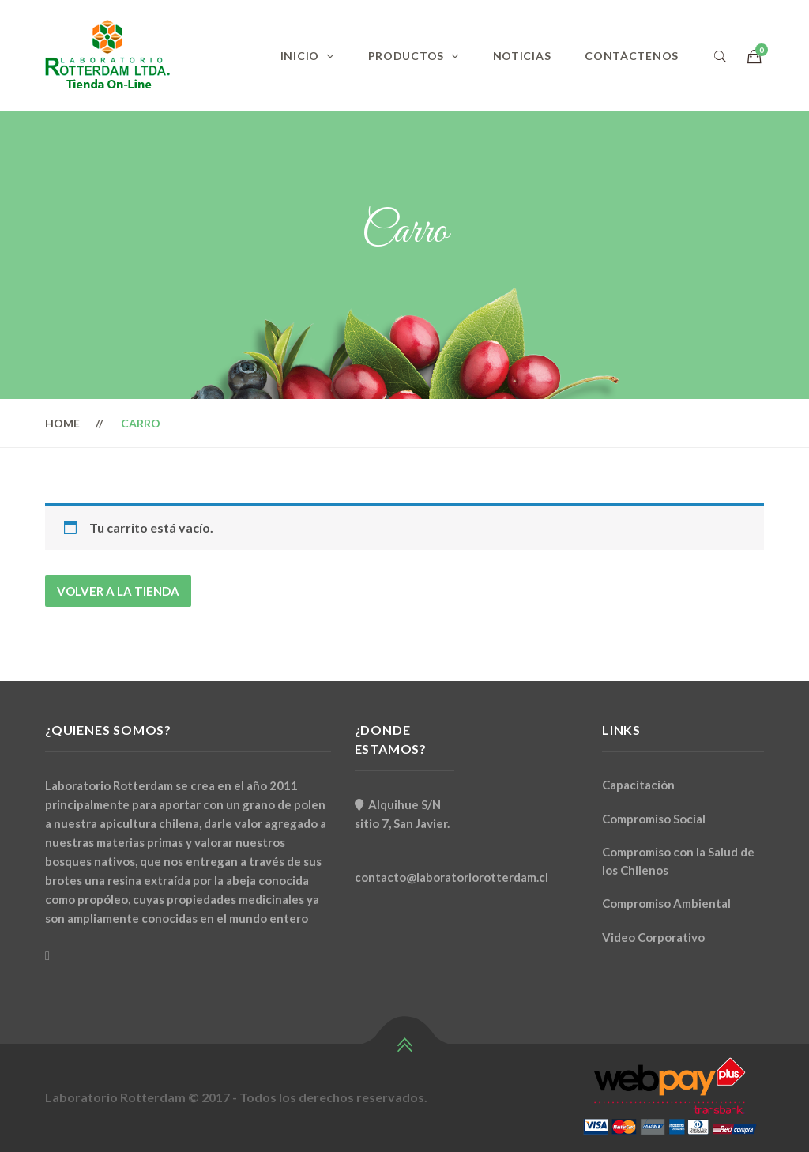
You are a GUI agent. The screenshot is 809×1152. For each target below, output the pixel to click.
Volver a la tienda (118, 591)
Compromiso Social (654, 818)
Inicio (299, 55)
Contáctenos (632, 55)
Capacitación (638, 784)
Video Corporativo (653, 937)
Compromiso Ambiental (666, 903)
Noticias (522, 55)
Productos (406, 55)
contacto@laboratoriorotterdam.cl (451, 877)
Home (62, 423)
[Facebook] (47, 955)
